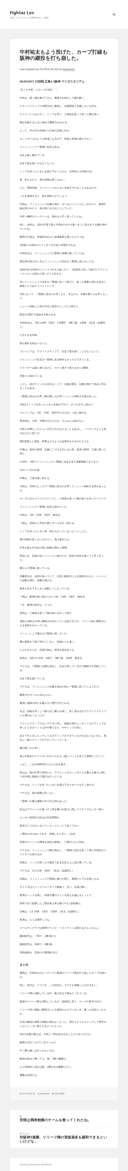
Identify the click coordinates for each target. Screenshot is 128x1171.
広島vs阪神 (59, 1093)
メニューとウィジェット (114, 18)
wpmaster (69, 69)
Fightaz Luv (22, 12)
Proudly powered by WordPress (36, 1164)
